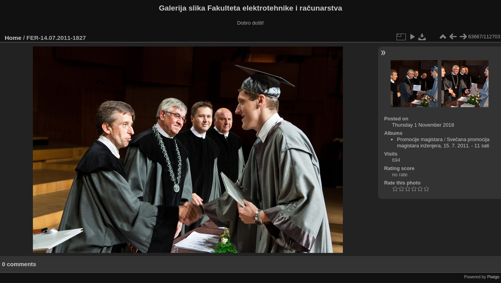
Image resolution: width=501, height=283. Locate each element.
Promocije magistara (420, 139)
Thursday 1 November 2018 (423, 125)
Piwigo (493, 276)
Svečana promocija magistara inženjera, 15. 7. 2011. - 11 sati (443, 142)
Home (13, 37)
